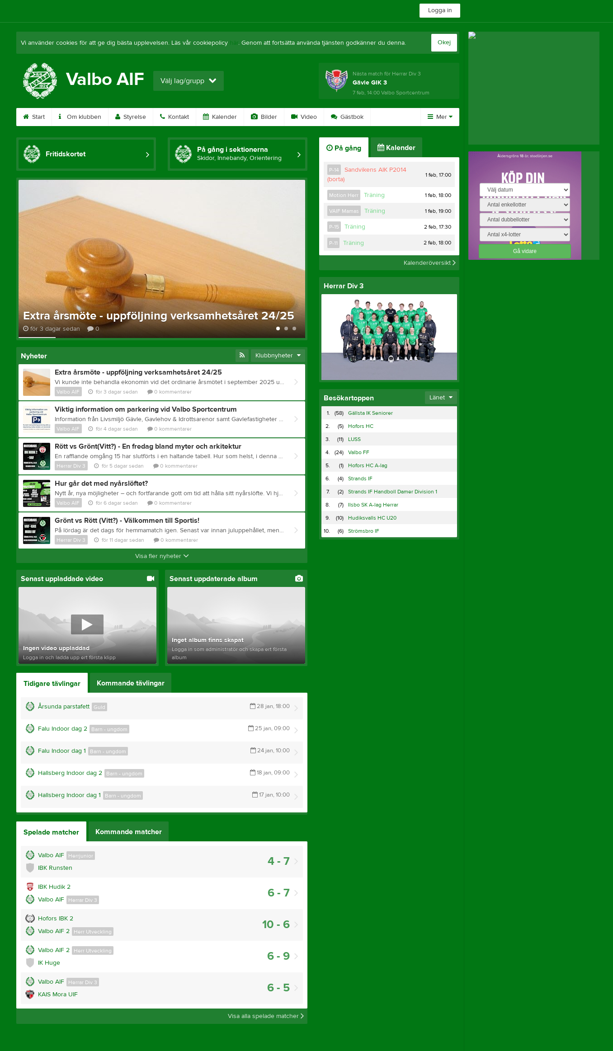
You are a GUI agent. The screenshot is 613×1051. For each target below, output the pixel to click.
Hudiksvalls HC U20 (372, 517)
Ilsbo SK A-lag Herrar (373, 504)
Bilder (264, 117)
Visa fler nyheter (162, 556)
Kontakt (174, 117)
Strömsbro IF (363, 531)
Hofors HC (360, 426)
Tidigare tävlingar (52, 683)
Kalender (220, 117)
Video (304, 117)
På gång (343, 148)
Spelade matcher (51, 832)
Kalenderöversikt (430, 262)
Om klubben (80, 117)
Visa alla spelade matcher (266, 1016)
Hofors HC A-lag (367, 465)
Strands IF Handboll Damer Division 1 (392, 491)
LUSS (354, 439)
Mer (440, 117)
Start (34, 117)
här (234, 43)
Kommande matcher (128, 831)
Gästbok (347, 117)
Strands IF (360, 478)
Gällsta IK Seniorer (370, 413)
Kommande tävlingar (131, 683)
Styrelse (130, 117)
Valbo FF (358, 452)
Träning (374, 195)
